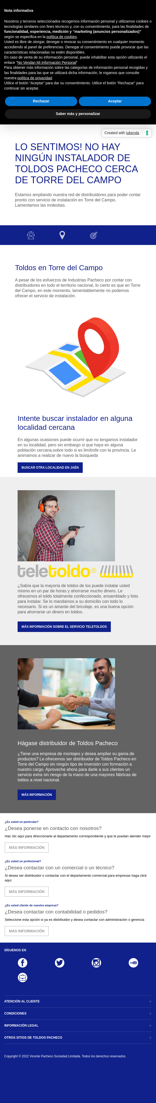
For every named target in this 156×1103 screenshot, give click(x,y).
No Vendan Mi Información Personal (46, 62)
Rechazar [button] (41, 101)
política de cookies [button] (61, 37)
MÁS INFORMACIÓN (37, 795)
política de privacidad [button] (35, 78)
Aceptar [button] (115, 101)
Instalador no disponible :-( (30, 235)
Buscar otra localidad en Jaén (50, 467)
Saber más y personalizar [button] (78, 114)
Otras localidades (62, 235)
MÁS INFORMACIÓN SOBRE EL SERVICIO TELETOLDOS (64, 627)
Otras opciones (94, 235)
